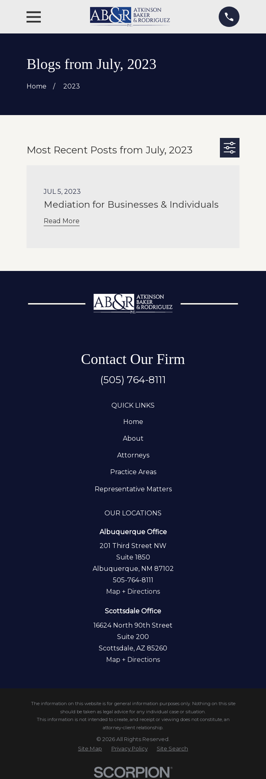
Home (133, 422)
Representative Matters (133, 489)
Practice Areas (133, 472)
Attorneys (133, 455)
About (133, 438)
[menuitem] (90, 748)
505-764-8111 (133, 580)
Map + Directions (133, 591)
